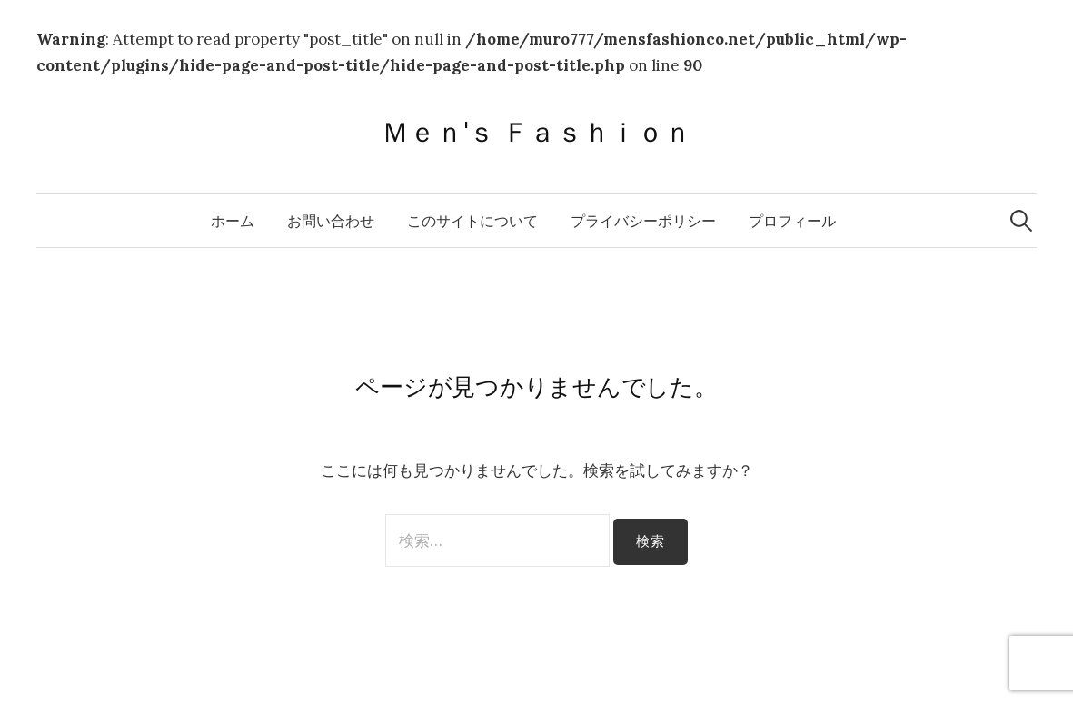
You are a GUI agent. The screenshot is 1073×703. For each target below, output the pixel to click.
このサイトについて (472, 221)
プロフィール (792, 221)
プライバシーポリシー (643, 221)
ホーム (232, 221)
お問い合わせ (330, 221)
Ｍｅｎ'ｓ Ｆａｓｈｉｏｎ (536, 131)
